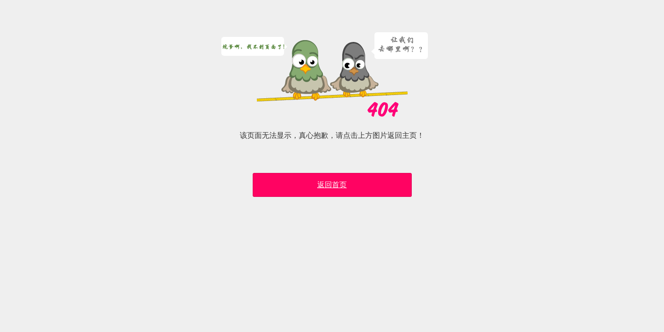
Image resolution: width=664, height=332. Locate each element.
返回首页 (332, 185)
